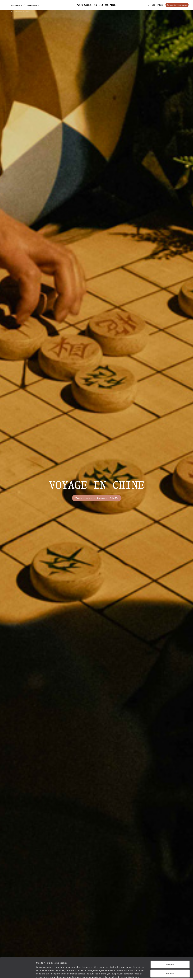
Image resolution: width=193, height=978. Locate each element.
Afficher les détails (151, 972)
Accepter (170, 945)
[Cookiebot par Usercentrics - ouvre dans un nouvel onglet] (18, 973)
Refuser (170, 954)
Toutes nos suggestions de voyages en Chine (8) (96, 498)
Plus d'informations (61, 961)
